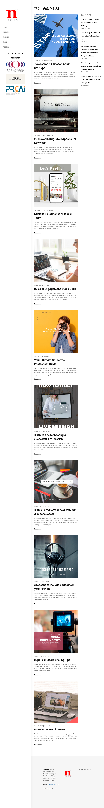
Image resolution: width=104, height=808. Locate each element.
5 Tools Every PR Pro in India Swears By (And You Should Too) (91, 36)
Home (5, 27)
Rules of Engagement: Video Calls (55, 289)
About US (6, 32)
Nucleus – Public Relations (50, 788)
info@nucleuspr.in (53, 784)
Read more (39, 83)
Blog (5, 42)
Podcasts (7, 47)
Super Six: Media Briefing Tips (52, 660)
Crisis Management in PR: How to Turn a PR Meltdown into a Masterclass (91, 66)
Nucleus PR (49, 61)
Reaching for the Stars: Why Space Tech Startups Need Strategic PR (91, 79)
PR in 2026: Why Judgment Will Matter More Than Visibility (90, 22)
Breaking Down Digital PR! (50, 729)
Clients (6, 37)
